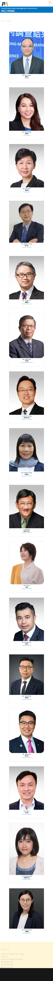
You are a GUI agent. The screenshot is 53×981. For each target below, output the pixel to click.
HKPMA (8, 21)
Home (3, 21)
